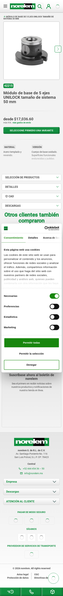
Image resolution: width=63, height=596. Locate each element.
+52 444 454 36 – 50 (31, 468)
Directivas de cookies (45, 577)
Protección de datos (18, 577)
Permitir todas (31, 342)
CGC (36, 574)
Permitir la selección (31, 353)
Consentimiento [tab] (13, 237)
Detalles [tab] (33, 237)
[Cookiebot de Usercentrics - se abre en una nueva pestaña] (45, 228)
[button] (58, 49)
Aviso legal (23, 574)
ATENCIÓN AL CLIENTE (20, 501)
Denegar (31, 364)
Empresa (11, 481)
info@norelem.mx (31, 473)
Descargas (12, 491)
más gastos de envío (22, 122)
